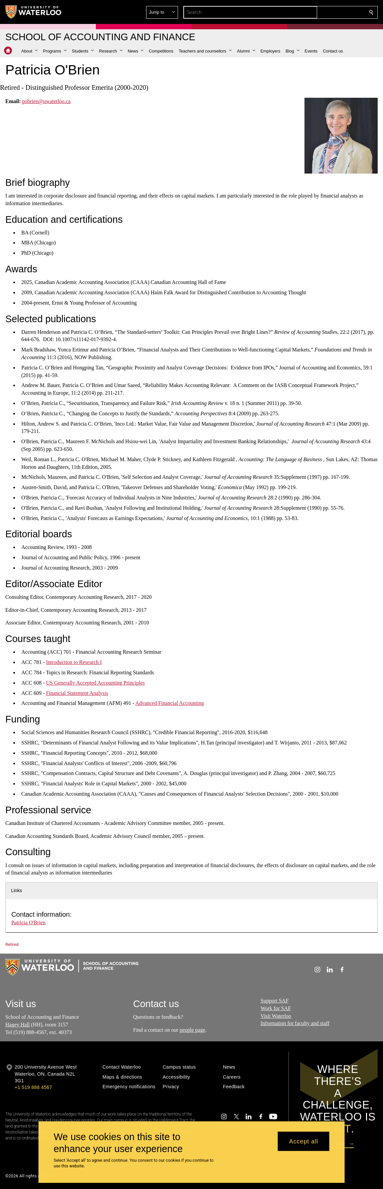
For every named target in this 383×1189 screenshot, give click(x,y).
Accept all (303, 1141)
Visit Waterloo (276, 1015)
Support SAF (274, 1000)
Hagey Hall (17, 1024)
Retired (12, 944)
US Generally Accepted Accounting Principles (95, 682)
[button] (323, 12)
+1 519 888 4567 (33, 1087)
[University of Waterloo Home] (33, 12)
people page (192, 1030)
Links (16, 890)
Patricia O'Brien (28, 922)
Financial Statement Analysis (77, 693)
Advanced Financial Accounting (169, 703)
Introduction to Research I (74, 662)
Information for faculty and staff (295, 1023)
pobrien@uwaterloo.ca (46, 101)
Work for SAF (276, 1008)
